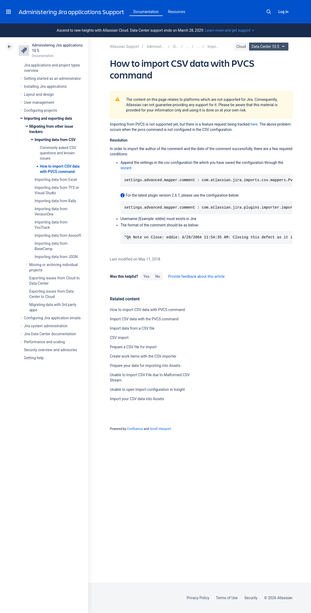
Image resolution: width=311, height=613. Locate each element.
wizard (125, 168)
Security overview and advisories (50, 350)
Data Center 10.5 (269, 46)
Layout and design (39, 94)
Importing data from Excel (56, 179)
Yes (146, 276)
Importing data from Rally (55, 201)
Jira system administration (46, 326)
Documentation (146, 12)
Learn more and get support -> (229, 30)
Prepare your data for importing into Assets (145, 365)
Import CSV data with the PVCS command (144, 319)
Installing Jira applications (45, 86)
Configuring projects (40, 110)
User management (39, 102)
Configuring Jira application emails (52, 318)
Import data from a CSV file (132, 328)
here (254, 124)
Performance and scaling (44, 342)
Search (268, 11)
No (157, 276)
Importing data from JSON (56, 257)
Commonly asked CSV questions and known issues (58, 153)
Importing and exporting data (48, 118)
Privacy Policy (198, 598)
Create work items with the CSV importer (143, 356)
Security (251, 598)
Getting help (34, 358)
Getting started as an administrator (52, 78)
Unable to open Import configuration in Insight (147, 389)
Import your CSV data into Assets (137, 399)
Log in (283, 12)
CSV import (119, 338)
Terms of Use (227, 598)
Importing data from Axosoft (58, 235)
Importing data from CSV (55, 140)
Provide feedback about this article (196, 276)
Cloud (241, 46)
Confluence (135, 429)
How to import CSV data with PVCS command (147, 310)
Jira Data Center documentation (50, 334)
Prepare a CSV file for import (133, 347)
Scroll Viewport (160, 429)
